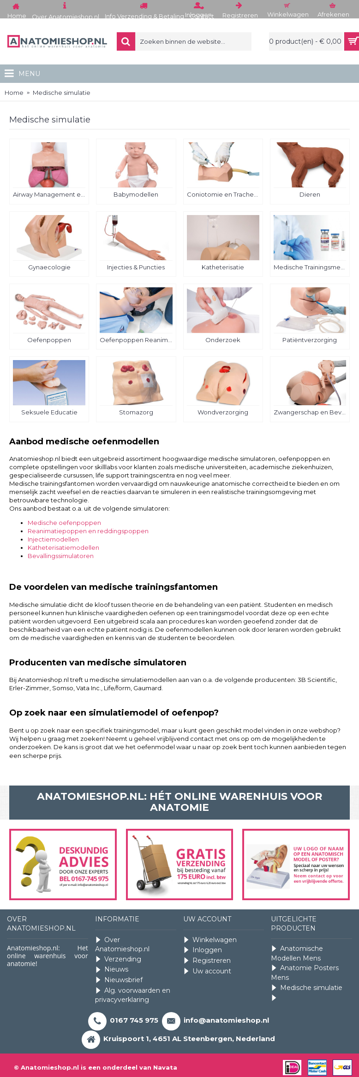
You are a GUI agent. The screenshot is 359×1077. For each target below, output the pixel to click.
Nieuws (111, 969)
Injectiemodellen (53, 539)
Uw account (207, 971)
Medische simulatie (306, 988)
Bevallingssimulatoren (61, 555)
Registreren (207, 960)
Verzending (118, 959)
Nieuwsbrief (119, 980)
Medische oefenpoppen (64, 522)
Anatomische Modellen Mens (297, 953)
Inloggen (202, 950)
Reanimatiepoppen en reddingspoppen (88, 531)
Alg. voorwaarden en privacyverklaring (132, 995)
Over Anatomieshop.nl (122, 945)
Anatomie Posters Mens (305, 973)
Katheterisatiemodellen (63, 547)
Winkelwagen (210, 940)
